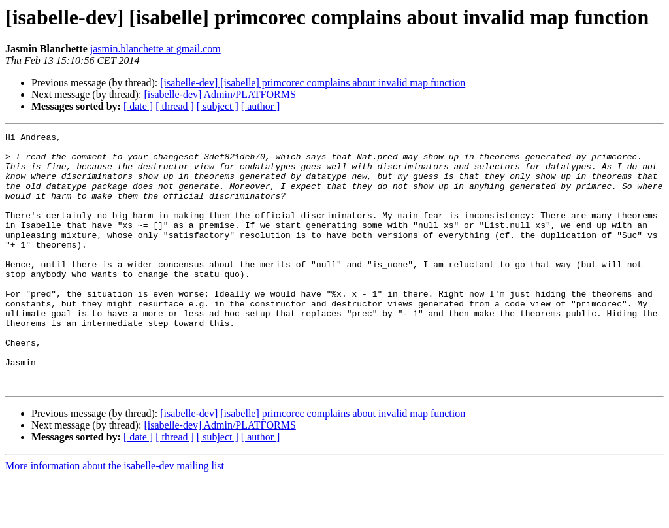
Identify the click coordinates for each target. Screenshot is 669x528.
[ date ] (138, 106)
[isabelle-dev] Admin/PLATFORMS (219, 94)
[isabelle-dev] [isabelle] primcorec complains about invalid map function (312, 82)
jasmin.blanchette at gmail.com (155, 48)
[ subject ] (217, 106)
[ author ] (260, 106)
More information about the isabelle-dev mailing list (114, 516)
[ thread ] (174, 106)
